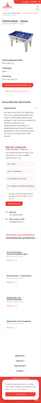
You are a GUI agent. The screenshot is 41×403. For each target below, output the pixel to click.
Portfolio (33, 2)
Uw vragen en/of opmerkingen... (21, 187)
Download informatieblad (18, 85)
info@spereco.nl (16, 222)
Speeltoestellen (33, 13)
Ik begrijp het (20, 394)
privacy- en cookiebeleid (18, 389)
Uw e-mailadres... (15, 171)
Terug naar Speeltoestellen (11, 13)
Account (25, 2)
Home (25, 13)
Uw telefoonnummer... (17, 179)
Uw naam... (12, 164)
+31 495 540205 (16, 215)
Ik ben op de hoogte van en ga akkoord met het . (21, 196)
